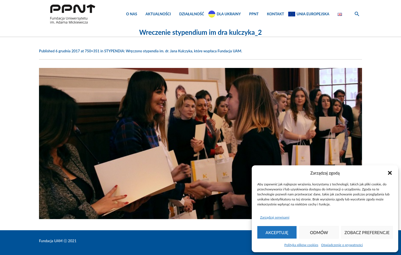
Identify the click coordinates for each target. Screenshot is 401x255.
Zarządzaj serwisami (274, 217)
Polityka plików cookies (301, 245)
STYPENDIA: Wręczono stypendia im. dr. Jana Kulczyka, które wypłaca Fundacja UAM (172, 51)
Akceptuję (277, 232)
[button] (390, 173)
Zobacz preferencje (367, 232)
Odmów (319, 232)
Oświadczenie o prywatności (342, 245)
